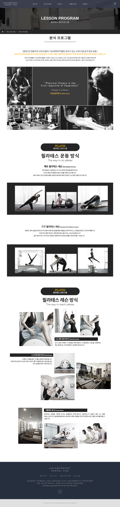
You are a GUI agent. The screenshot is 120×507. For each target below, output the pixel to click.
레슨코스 (60, 4)
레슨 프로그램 (47, 4)
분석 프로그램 (23, 32)
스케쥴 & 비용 (72, 4)
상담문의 (85, 4)
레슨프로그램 (65, 476)
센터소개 (35, 4)
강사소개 (53, 476)
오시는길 (76, 476)
